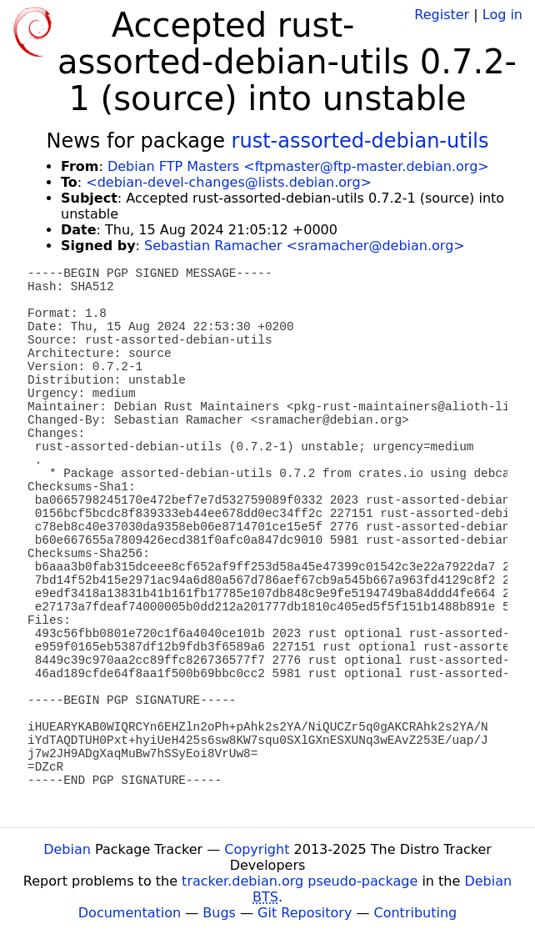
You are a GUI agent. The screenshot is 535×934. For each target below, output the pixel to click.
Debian (67, 849)
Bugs (219, 913)
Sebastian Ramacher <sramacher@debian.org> (304, 246)
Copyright (256, 849)
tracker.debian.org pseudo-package (300, 881)
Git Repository (305, 913)
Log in (502, 15)
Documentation (129, 913)
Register (441, 15)
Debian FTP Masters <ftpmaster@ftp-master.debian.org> (298, 166)
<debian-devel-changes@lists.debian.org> (229, 182)
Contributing (416, 913)
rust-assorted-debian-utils (360, 141)
